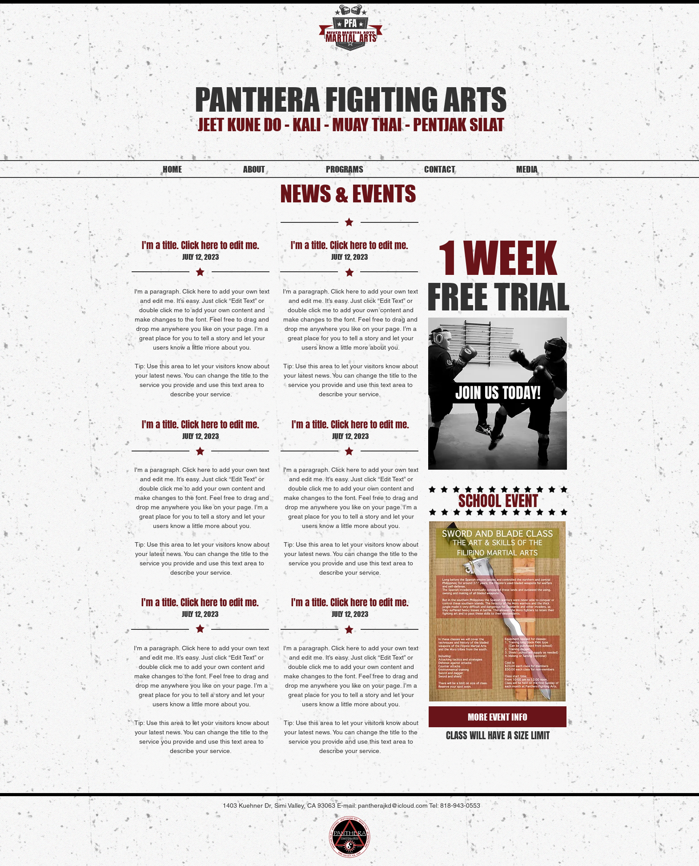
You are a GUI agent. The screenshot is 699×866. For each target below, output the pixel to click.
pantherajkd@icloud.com (393, 805)
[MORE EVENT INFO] (497, 716)
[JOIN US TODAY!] (498, 393)
